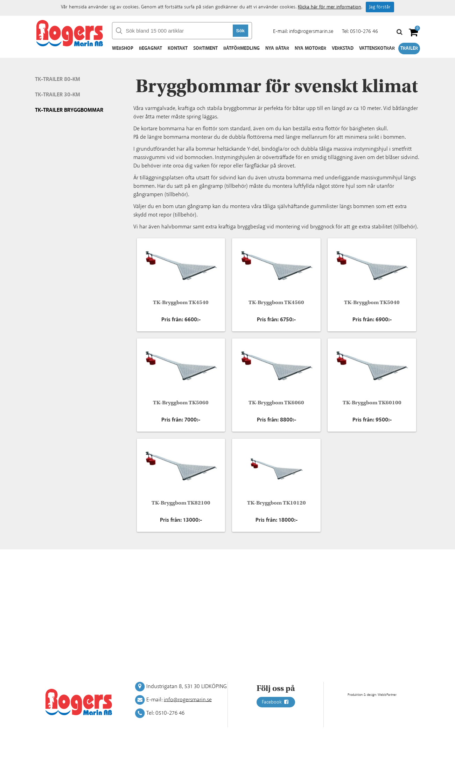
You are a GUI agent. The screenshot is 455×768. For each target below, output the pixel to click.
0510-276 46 (364, 31)
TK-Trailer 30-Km (57, 95)
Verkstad (343, 48)
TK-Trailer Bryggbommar (69, 110)
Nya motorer (310, 48)
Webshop (122, 48)
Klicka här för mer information (329, 7)
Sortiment (205, 48)
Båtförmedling (241, 48)
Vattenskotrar (377, 48)
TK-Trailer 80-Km (57, 79)
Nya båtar (277, 48)
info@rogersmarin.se (311, 31)
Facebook (276, 702)
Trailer (409, 48)
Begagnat (150, 48)
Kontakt (178, 48)
